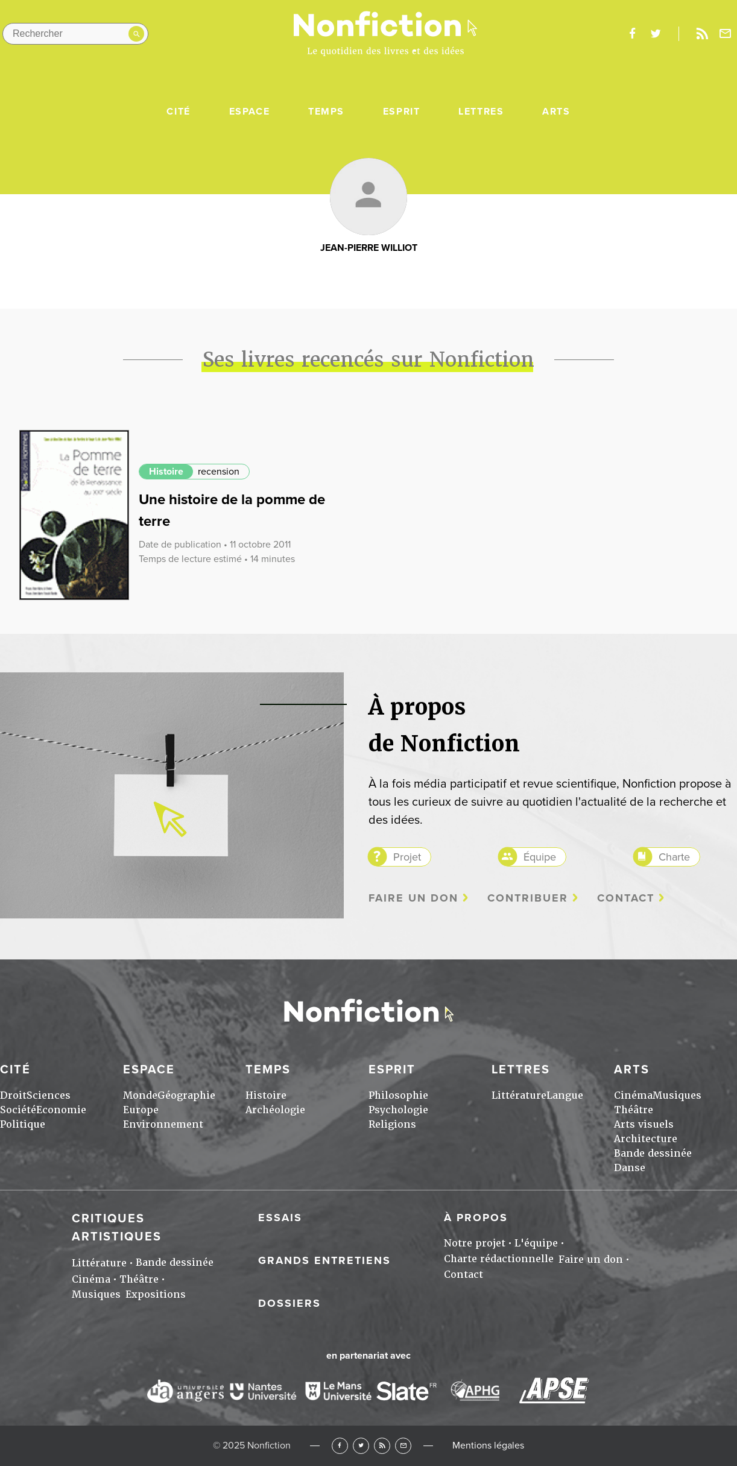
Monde (140, 1095)
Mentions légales (488, 1445)
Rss (702, 33)
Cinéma (633, 1095)
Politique (22, 1124)
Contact (625, 898)
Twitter (361, 1446)
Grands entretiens (324, 1260)
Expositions (155, 1294)
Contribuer (527, 898)
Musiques (677, 1095)
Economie (61, 1110)
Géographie (186, 1095)
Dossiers (289, 1303)
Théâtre (633, 1110)
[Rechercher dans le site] (75, 34)
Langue (564, 1095)
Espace (249, 111)
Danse (629, 1167)
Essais (280, 1217)
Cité (178, 111)
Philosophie (398, 1095)
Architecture (645, 1139)
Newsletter (725, 33)
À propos (476, 1217)
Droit (13, 1095)
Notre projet (474, 1243)
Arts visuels (644, 1124)
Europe (141, 1110)
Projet (407, 857)
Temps (326, 111)
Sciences (49, 1095)
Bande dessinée (653, 1153)
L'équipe (536, 1243)
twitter (655, 33)
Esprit (401, 111)
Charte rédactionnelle (499, 1259)
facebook (632, 33)
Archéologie (275, 1110)
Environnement (163, 1124)
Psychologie (398, 1110)
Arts (556, 111)
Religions (392, 1124)
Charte (674, 857)
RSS (382, 1446)
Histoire (166, 472)
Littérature (519, 1095)
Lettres (481, 111)
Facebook (340, 1446)
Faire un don (413, 898)
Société (18, 1110)
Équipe (539, 857)
